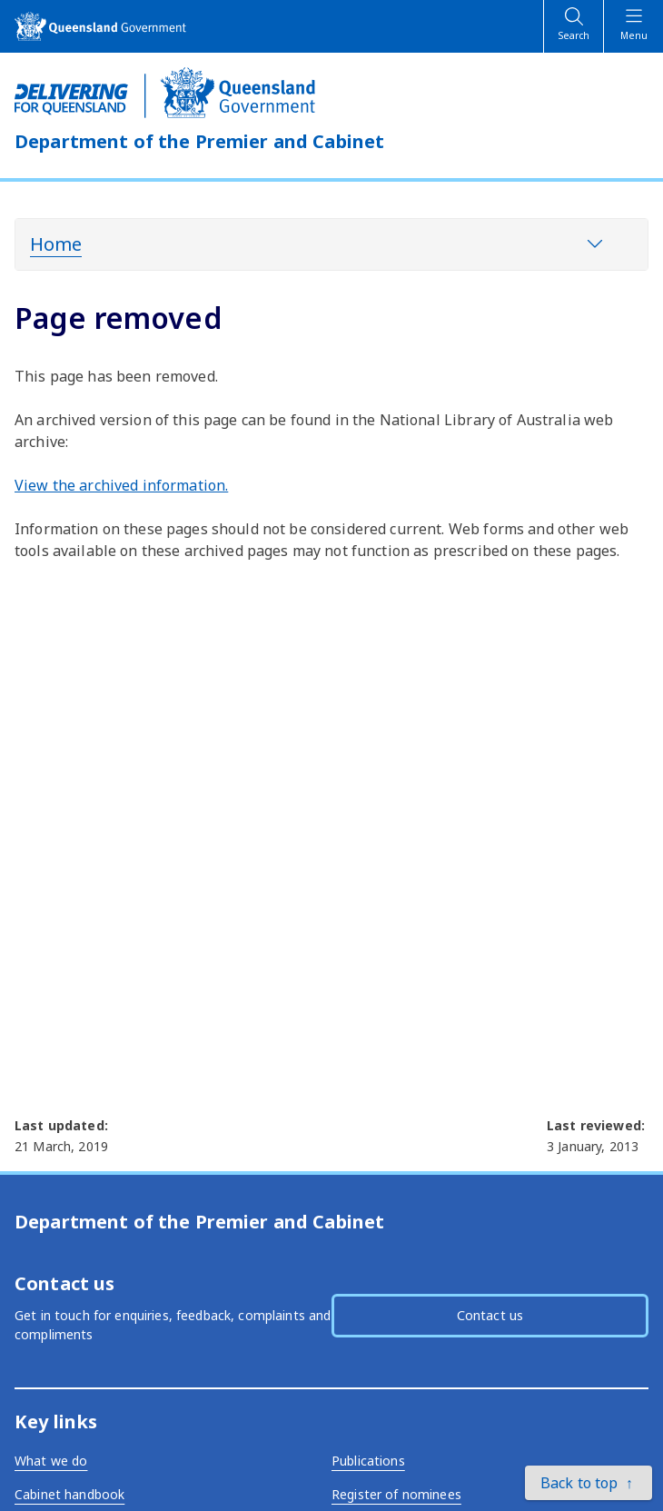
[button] (588, 1483)
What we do (51, 1460)
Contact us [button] (490, 1315)
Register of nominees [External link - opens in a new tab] (396, 1494)
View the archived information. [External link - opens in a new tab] (121, 485)
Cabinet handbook (69, 1494)
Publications (368, 1460)
